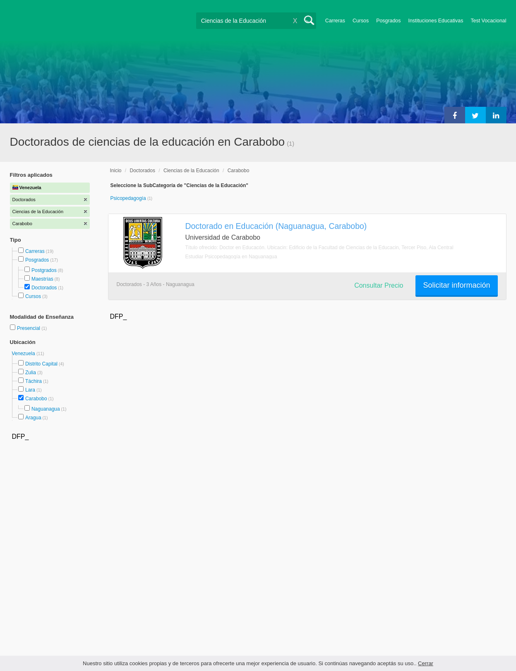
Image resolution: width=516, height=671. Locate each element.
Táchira (33, 381)
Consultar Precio (378, 285)
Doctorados (44, 288)
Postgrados (44, 270)
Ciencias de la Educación (191, 170)
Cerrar (425, 663)
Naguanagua (45, 409)
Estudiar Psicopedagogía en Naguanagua (231, 257)
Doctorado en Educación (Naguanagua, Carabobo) (276, 226)
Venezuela (24, 353)
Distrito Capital (41, 364)
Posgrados (388, 20)
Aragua (33, 418)
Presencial (29, 328)
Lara (30, 390)
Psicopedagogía (128, 198)
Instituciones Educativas (435, 20)
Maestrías (42, 279)
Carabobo (36, 399)
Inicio (116, 170)
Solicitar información (456, 285)
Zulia (30, 372)
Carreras (335, 20)
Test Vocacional (488, 20)
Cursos (361, 20)
